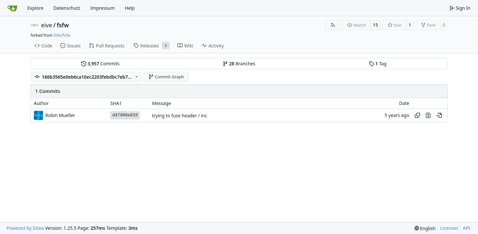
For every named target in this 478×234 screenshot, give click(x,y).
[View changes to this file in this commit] (428, 115)
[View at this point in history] (439, 115)
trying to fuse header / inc (179, 115)
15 (375, 25)
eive (46, 25)
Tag (378, 63)
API (466, 228)
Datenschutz (66, 8)
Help (130, 8)
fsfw (63, 25)
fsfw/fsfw (61, 35)
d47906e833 (125, 115)
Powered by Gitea (25, 228)
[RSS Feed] (332, 25)
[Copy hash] (417, 115)
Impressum (102, 8)
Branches (239, 63)
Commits (100, 63)
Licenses (449, 228)
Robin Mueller (60, 115)
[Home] (12, 8)
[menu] (425, 228)
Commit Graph (166, 77)
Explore (35, 8)
